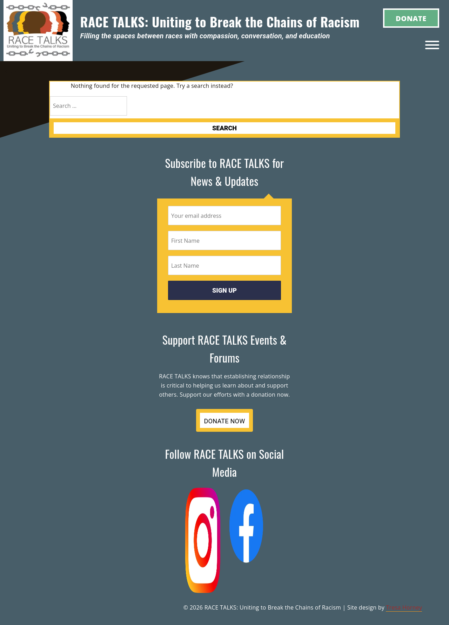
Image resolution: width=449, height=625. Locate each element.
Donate (411, 18)
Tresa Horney (404, 607)
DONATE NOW (224, 421)
